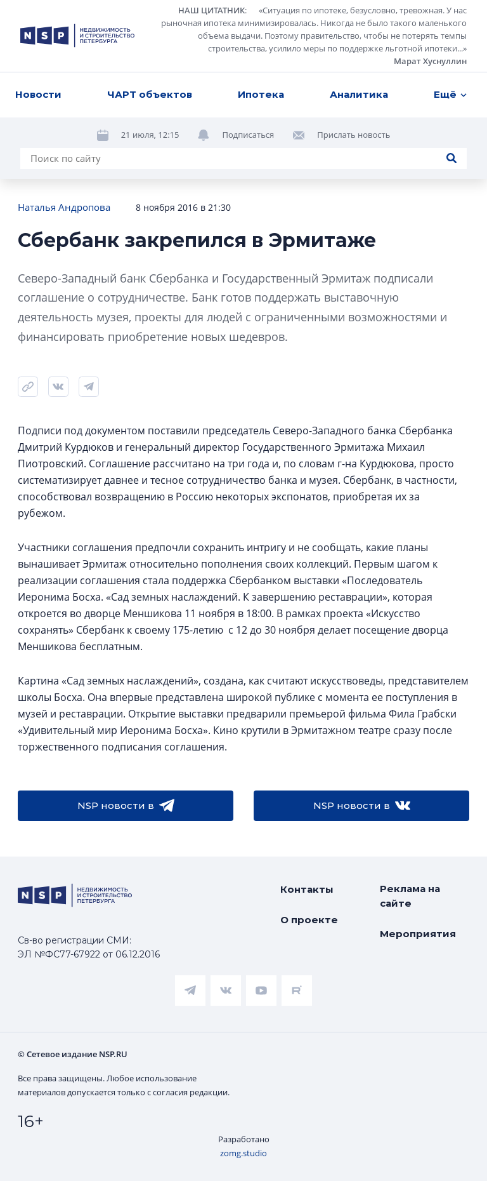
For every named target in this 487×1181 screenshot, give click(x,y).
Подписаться (248, 134)
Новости (38, 94)
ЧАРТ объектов (149, 94)
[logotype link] (77, 35)
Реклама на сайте (410, 896)
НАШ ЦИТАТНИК (211, 10)
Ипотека (261, 94)
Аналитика (359, 94)
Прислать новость (353, 134)
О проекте (309, 920)
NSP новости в (125, 805)
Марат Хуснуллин (430, 61)
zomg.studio (243, 1153)
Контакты (307, 889)
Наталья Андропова (64, 207)
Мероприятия (418, 934)
